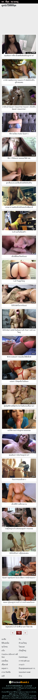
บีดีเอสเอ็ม (5, 643)
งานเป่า (22, 665)
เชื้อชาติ (5, 665)
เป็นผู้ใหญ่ (22, 650)
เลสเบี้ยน (5, 661)
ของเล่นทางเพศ (24, 672)
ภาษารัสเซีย (6, 672)
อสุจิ (3, 676)
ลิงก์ (35, 698)
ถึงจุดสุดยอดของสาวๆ (27, 668)
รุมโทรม (5, 647)
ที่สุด (7, 2)
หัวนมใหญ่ (23, 643)
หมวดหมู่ (14, 2)
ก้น (20, 639)
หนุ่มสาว (5, 668)
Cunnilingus (23, 657)
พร (3, 2)
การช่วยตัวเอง (24, 661)
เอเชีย (4, 639)
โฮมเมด (22, 647)
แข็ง (3, 650)
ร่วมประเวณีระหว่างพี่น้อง (10, 655)
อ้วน (20, 676)
